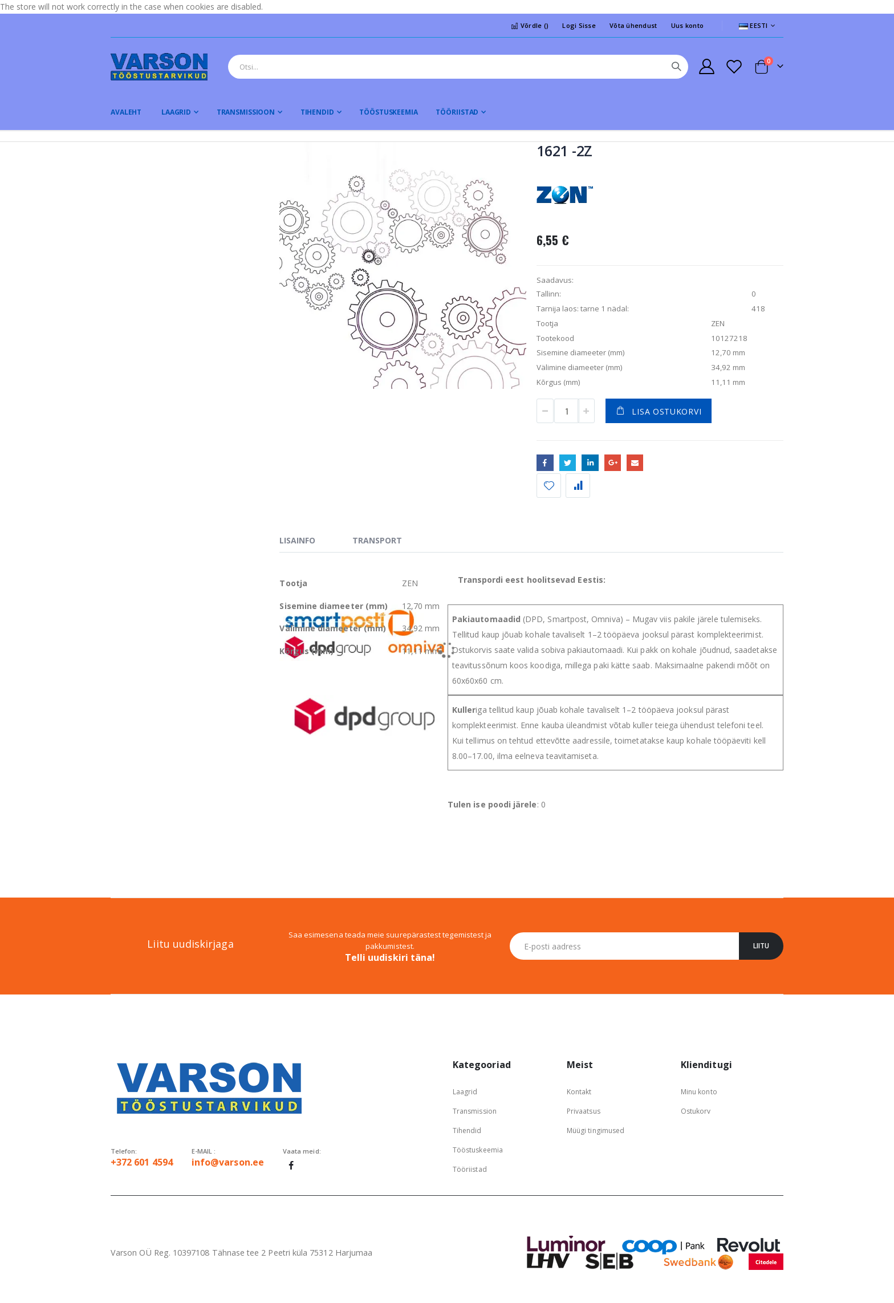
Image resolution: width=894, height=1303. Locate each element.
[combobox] (458, 67)
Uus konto (687, 25)
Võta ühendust (633, 25)
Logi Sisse (579, 25)
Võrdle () (529, 25)
